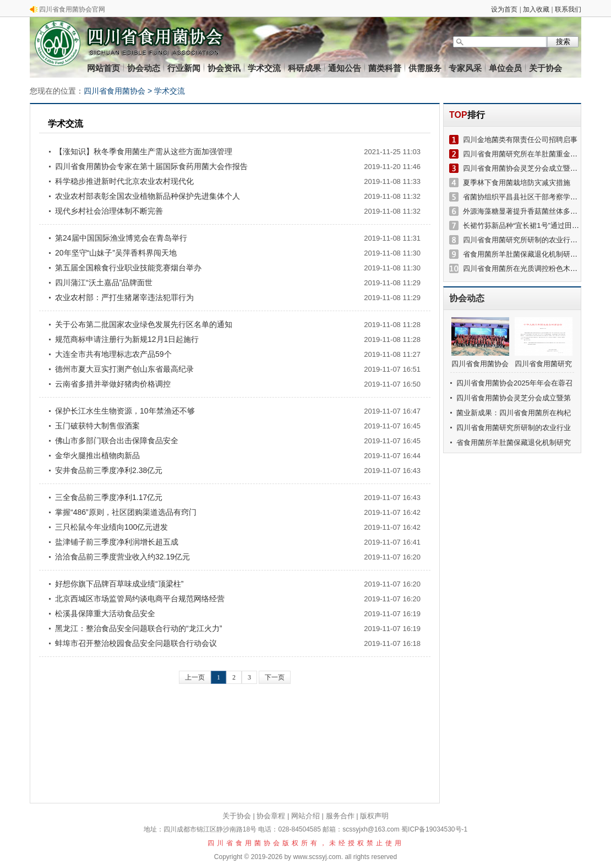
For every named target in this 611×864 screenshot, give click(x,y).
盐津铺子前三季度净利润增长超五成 (116, 541)
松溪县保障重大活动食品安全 (105, 613)
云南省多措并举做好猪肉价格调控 (113, 383)
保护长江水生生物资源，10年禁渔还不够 (125, 410)
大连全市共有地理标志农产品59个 (113, 354)
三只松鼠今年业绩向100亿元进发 (111, 527)
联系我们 (568, 9)
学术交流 (264, 68)
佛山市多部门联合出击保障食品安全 (116, 440)
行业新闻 (183, 68)
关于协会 (545, 68)
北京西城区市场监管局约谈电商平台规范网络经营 (140, 598)
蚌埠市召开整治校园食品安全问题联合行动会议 (136, 643)
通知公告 (344, 68)
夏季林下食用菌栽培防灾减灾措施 (516, 182)
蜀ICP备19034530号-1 (434, 829)
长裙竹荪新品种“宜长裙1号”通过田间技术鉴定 (535, 225)
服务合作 (340, 816)
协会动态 (143, 68)
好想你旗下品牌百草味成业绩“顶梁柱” (119, 583)
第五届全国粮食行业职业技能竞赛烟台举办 (128, 267)
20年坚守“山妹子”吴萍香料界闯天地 (116, 252)
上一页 (195, 677)
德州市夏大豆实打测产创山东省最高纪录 (124, 369)
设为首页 (504, 9)
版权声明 (374, 816)
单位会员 (505, 68)
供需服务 (424, 68)
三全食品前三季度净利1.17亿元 (108, 497)
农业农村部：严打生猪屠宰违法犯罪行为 (124, 297)
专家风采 (465, 68)
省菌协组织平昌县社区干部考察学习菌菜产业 (534, 197)
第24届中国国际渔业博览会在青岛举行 (121, 237)
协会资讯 (224, 68)
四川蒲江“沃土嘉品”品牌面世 (103, 282)
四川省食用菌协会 (114, 90)
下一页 (275, 677)
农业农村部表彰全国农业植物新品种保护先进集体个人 (147, 196)
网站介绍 (305, 816)
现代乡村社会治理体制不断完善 (109, 211)
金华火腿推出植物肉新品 (97, 455)
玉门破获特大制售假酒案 (97, 425)
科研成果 (304, 68)
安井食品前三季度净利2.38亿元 (108, 470)
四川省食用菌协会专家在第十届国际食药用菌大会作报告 (151, 166)
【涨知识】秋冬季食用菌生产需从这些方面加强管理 (143, 151)
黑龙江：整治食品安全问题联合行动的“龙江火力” (138, 628)
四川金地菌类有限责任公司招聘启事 (520, 139)
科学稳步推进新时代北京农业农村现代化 (124, 181)
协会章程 (271, 816)
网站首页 (103, 68)
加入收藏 (536, 9)
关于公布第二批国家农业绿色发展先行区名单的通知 (143, 324)
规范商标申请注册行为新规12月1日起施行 (127, 339)
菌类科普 (384, 68)
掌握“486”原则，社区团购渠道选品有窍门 (126, 512)
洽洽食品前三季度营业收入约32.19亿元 (122, 556)
